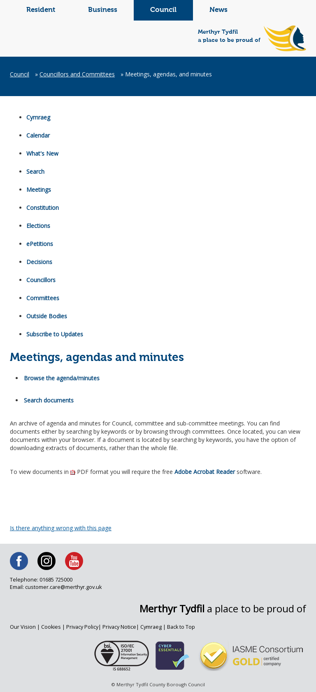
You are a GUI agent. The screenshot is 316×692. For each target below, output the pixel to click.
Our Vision (23, 626)
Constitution (42, 208)
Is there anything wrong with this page (61, 528)
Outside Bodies (46, 316)
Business (102, 10)
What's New (42, 153)
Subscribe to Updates (54, 334)
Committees (42, 298)
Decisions (39, 262)
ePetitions (39, 244)
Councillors (41, 280)
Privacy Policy (82, 626)
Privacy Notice (119, 626)
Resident (40, 10)
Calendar (38, 135)
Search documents (49, 400)
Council (163, 10)
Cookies (51, 626)
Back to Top (181, 626)
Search (35, 171)
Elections (38, 226)
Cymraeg (38, 117)
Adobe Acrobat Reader (204, 472)
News (218, 10)
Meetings (38, 189)
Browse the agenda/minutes (62, 378)
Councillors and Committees (77, 74)
